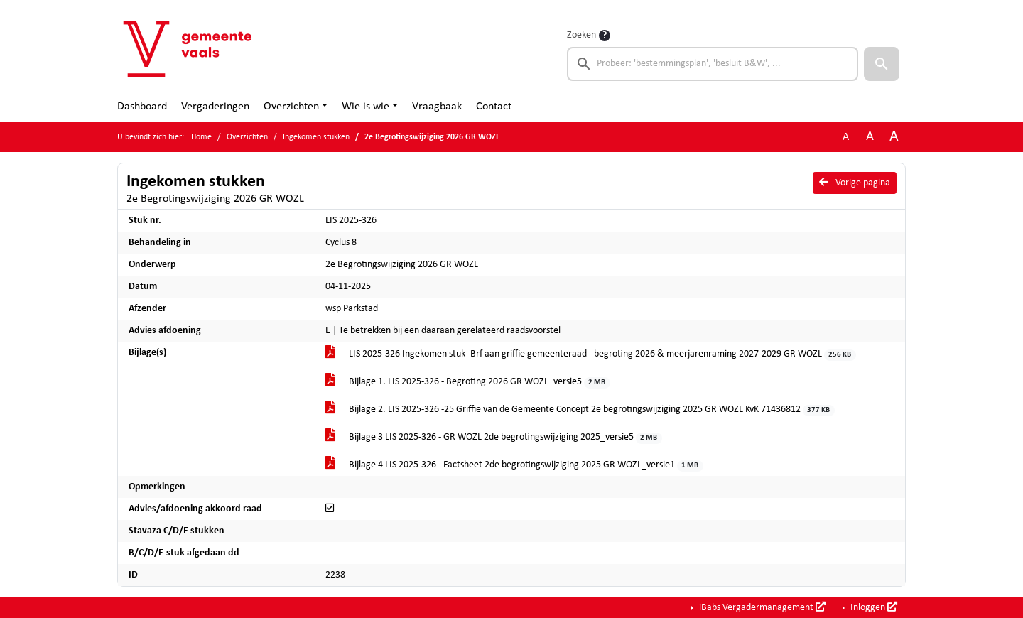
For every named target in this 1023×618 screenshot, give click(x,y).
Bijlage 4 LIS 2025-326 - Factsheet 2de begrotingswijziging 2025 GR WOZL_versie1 (514, 466)
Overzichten (291, 106)
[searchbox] (712, 64)
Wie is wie (365, 106)
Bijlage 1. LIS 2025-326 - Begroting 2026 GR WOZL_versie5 (467, 382)
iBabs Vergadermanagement (761, 607)
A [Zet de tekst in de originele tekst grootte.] (846, 137)
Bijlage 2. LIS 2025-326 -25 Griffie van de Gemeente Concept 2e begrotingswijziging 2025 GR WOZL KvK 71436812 (580, 410)
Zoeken (581, 35)
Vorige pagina (854, 182)
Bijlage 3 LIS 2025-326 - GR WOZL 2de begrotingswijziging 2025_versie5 (493, 438)
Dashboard (142, 106)
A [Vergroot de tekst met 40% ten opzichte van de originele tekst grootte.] (894, 137)
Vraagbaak (437, 106)
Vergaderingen (215, 106)
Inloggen (872, 607)
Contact (494, 106)
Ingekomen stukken (316, 137)
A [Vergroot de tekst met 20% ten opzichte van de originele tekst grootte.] (870, 136)
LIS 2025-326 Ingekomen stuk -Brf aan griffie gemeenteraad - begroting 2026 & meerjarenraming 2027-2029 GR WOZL (590, 355)
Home (201, 137)
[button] (881, 64)
